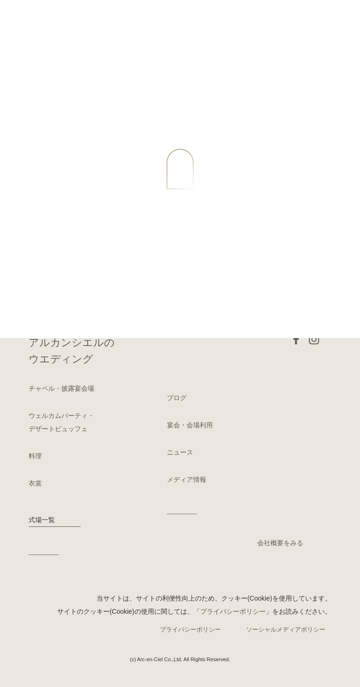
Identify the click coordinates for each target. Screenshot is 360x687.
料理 (35, 456)
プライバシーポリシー (233, 611)
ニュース (180, 452)
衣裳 (35, 483)
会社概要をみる (280, 543)
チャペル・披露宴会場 (61, 388)
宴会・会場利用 (190, 425)
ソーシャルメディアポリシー (285, 629)
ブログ (177, 397)
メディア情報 (186, 479)
